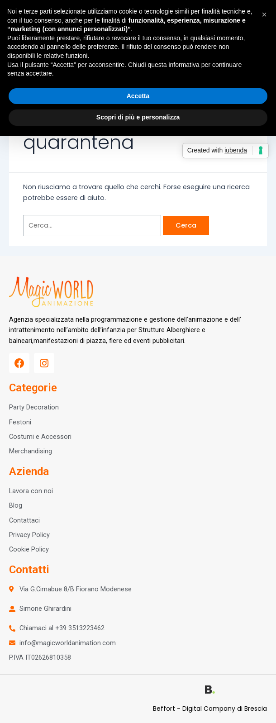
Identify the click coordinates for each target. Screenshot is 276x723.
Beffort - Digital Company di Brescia (210, 708)
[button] (264, 14)
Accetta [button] (138, 96)
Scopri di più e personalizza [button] (138, 117)
